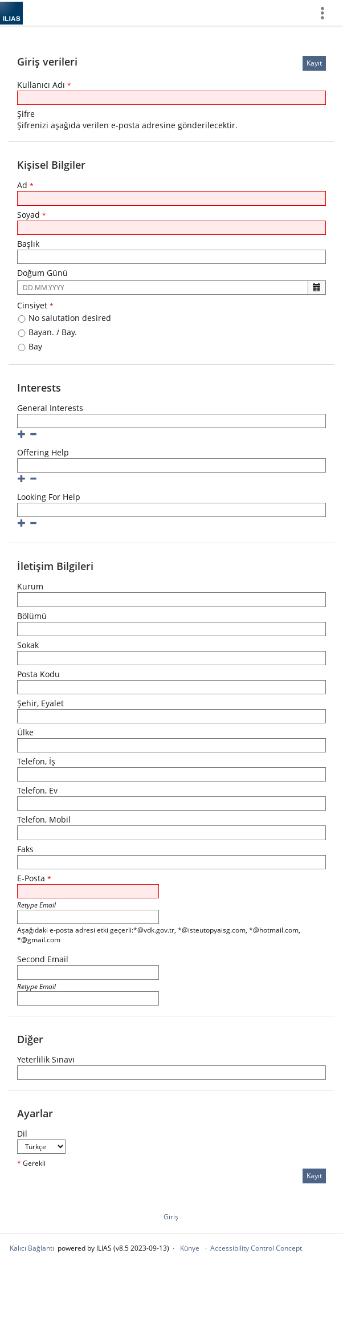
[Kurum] (171, 599)
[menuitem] (326, 13)
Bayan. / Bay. (47, 332)
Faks (25, 849)
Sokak (28, 645)
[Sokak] (171, 658)
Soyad (31, 214)
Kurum (30, 586)
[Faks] (171, 862)
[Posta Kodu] (171, 687)
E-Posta (34, 878)
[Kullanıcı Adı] (171, 98)
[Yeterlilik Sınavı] (171, 1072)
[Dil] (41, 1146)
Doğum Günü (42, 272)
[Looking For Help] (171, 510)
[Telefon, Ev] (171, 803)
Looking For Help (48, 496)
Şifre (26, 113)
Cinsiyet (35, 305)
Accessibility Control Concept (256, 1248)
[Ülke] (171, 745)
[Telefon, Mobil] (171, 832)
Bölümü (32, 616)
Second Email (42, 959)
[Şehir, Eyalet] (171, 716)
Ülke (25, 732)
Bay (29, 346)
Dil (22, 1133)
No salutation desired (64, 317)
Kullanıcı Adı (44, 84)
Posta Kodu (38, 674)
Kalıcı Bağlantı (32, 1248)
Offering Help (43, 452)
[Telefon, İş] (171, 774)
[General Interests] (171, 421)
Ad (25, 185)
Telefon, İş (36, 761)
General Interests (50, 407)
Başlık (28, 243)
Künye (189, 1248)
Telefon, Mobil (44, 819)
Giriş (171, 1217)
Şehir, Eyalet (40, 703)
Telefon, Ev (37, 790)
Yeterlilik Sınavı (46, 1059)
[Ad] (171, 198)
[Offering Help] (171, 465)
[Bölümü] (171, 629)
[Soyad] (171, 228)
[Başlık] (171, 257)
